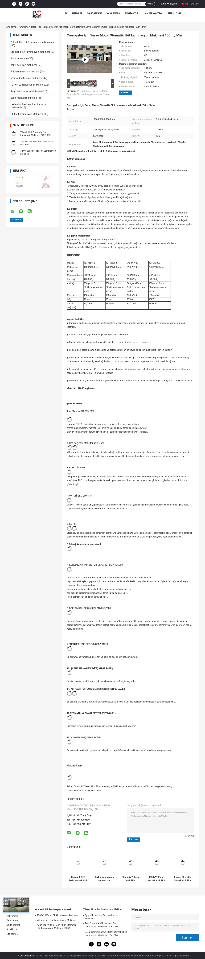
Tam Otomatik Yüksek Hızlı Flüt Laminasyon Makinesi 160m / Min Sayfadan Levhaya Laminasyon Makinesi (105, 925)
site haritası (12, 934)
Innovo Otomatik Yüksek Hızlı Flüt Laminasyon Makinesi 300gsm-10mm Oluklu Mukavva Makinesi (182, 879)
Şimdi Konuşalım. (169, 3)
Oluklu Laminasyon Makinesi (26, 114)
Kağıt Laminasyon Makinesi (26, 91)
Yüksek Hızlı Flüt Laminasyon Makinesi (48, 27)
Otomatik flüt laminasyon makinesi (30, 51)
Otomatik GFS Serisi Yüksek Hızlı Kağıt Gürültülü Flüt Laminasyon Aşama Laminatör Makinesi (78, 879)
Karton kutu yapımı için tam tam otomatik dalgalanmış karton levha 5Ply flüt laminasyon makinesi (104, 879)
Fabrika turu (132, 13)
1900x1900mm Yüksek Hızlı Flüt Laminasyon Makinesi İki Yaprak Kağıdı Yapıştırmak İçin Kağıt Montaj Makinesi (156, 879)
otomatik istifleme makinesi (26, 78)
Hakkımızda (113, 13)
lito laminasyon (19, 58)
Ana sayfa (11, 27)
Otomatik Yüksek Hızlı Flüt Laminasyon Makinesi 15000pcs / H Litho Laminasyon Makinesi (130, 879)
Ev (66, 13)
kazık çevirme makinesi (23, 65)
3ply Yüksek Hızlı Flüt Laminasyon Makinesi (102, 917)
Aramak (150, 4)
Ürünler (77, 13)
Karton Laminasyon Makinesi (26, 84)
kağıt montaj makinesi (23, 97)
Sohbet (124, 92)
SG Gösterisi (94, 13)
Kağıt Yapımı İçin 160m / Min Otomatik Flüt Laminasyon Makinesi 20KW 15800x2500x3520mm (56, 927)
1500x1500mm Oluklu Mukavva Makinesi (57, 915)
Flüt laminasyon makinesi (24, 71)
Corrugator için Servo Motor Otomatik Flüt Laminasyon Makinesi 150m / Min (88, 94)
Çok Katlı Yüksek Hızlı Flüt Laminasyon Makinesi (147, 786)
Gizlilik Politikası (26, 955)
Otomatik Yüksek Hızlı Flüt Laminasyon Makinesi (98, 786)
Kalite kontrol (154, 13)
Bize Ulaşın (174, 13)
